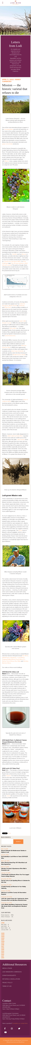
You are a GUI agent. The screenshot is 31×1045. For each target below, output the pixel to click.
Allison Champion (7, 916)
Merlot (10, 305)
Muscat (24, 254)
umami (8, 796)
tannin (20, 530)
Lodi (5, 129)
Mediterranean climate (19, 355)
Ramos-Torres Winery (8, 661)
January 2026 (6, 929)
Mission (7, 161)
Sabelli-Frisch (6, 657)
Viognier (8, 776)
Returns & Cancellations (11, 979)
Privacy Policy (7, 982)
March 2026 (6, 928)
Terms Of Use (6, 986)
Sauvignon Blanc (16, 261)
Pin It (9, 833)
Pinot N (15, 305)
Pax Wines (25, 656)
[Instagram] (12, 1028)
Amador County (6, 323)
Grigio (6, 263)
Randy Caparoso (8, 915)
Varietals (14, 254)
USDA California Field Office (15, 436)
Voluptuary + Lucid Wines (17, 657)
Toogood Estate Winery (8, 659)
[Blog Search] (7, 841)
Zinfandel (21, 305)
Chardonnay (7, 261)
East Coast (15, 351)
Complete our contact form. (20, 1023)
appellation (10, 129)
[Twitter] (19, 1028)
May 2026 (5, 924)
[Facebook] (4, 1028)
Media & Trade (7, 968)
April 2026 (5, 926)
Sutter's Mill (22, 321)
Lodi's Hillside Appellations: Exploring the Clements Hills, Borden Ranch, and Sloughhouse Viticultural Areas (14, 906)
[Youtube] (5, 1032)
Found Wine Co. (20, 659)
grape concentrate (7, 144)
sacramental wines (10, 335)
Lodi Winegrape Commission (15, 2)
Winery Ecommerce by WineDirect (15, 1042)
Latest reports (21, 439)
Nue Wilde (18, 661)
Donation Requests (9, 975)
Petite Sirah (8, 307)
